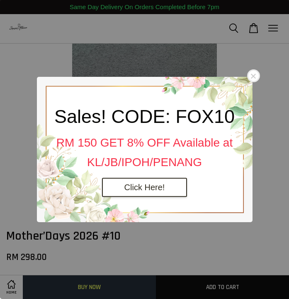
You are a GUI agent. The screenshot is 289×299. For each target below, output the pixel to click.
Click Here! (144, 187)
